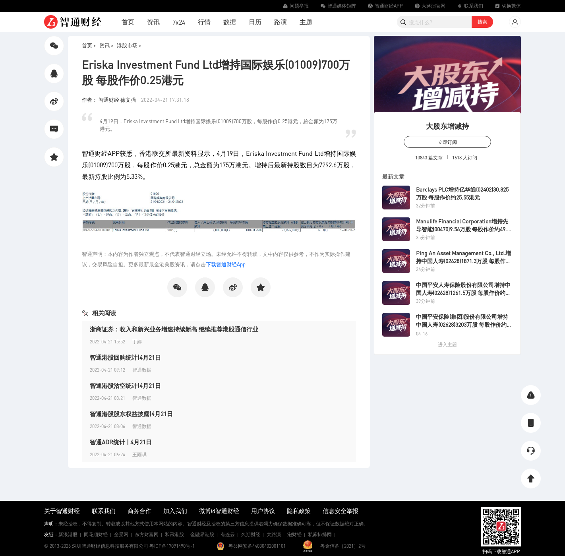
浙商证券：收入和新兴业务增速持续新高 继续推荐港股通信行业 (174, 329)
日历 (255, 21)
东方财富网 (147, 534)
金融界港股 (202, 534)
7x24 (178, 22)
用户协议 (263, 511)
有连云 (228, 534)
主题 (306, 21)
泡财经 (294, 534)
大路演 (274, 534)
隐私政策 (299, 511)
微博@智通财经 (219, 511)
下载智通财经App (226, 264)
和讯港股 (174, 534)
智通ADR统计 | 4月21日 (121, 442)
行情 (204, 21)
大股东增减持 (447, 125)
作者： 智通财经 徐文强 (109, 99)
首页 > (89, 45)
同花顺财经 (96, 534)
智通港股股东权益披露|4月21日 (131, 414)
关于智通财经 (62, 511)
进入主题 (447, 344)
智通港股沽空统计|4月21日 (125, 385)
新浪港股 (67, 534)
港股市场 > (129, 45)
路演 (280, 21)
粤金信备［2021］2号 (343, 546)
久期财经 (250, 534)
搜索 (482, 22)
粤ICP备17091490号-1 (172, 546)
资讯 (153, 21)
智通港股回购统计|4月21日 (125, 357)
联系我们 (104, 511)
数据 (229, 21)
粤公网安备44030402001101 (257, 546)
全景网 (121, 534)
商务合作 (139, 511)
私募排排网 (320, 534)
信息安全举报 (340, 511)
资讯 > (106, 45)
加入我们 (175, 511)
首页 (128, 21)
